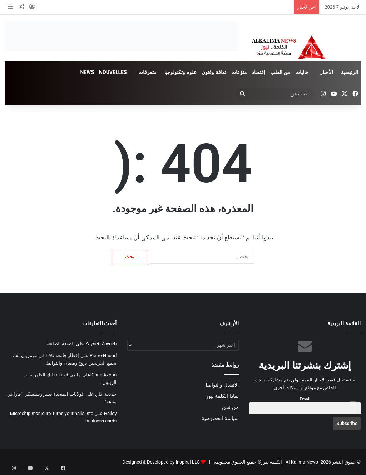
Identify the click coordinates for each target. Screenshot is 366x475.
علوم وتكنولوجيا (180, 72)
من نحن (230, 407)
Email (305, 398)
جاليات (302, 72)
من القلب (280, 72)
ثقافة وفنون (214, 72)
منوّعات (239, 72)
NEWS (87, 72)
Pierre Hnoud (103, 355)
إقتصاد (258, 72)
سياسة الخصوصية (220, 418)
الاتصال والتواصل (220, 385)
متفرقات (147, 72)
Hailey (110, 413)
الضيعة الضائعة (60, 343)
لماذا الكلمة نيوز (222, 396)
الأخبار (326, 72)
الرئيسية (349, 72)
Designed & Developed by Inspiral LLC (160, 462)
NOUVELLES (113, 72)
